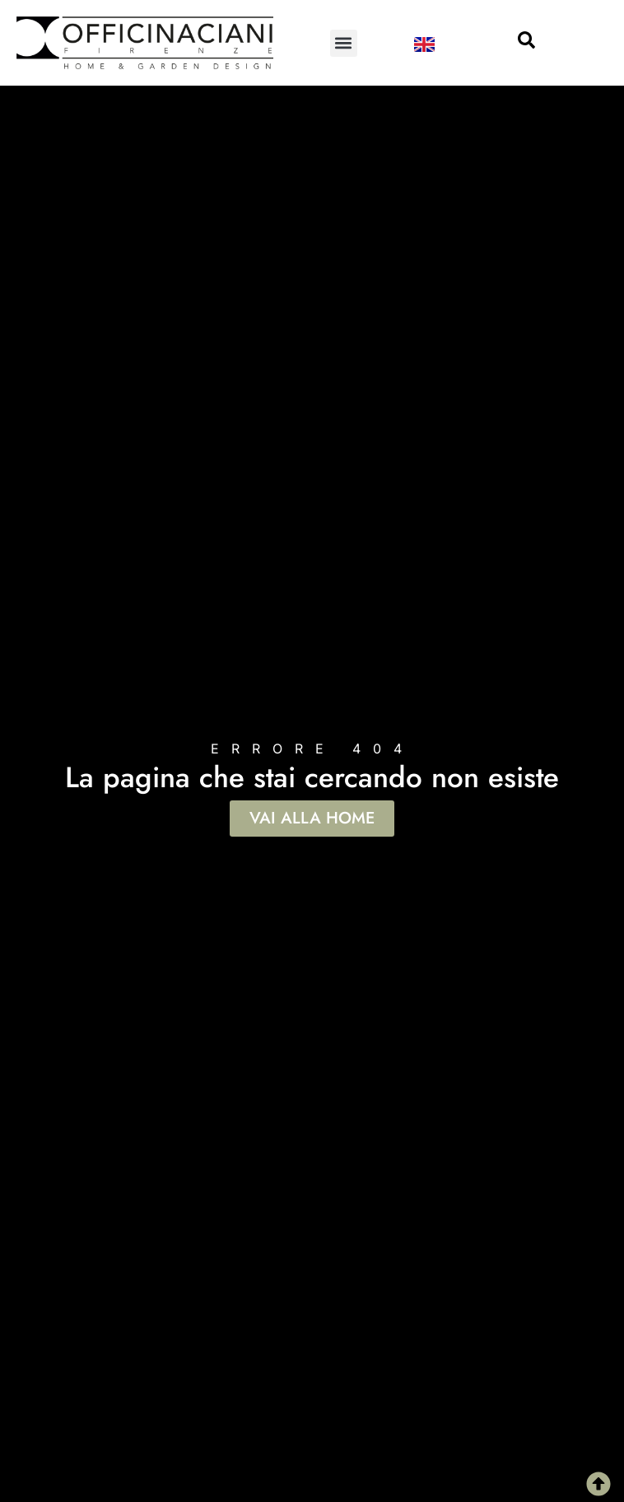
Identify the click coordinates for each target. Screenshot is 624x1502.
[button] (343, 43)
